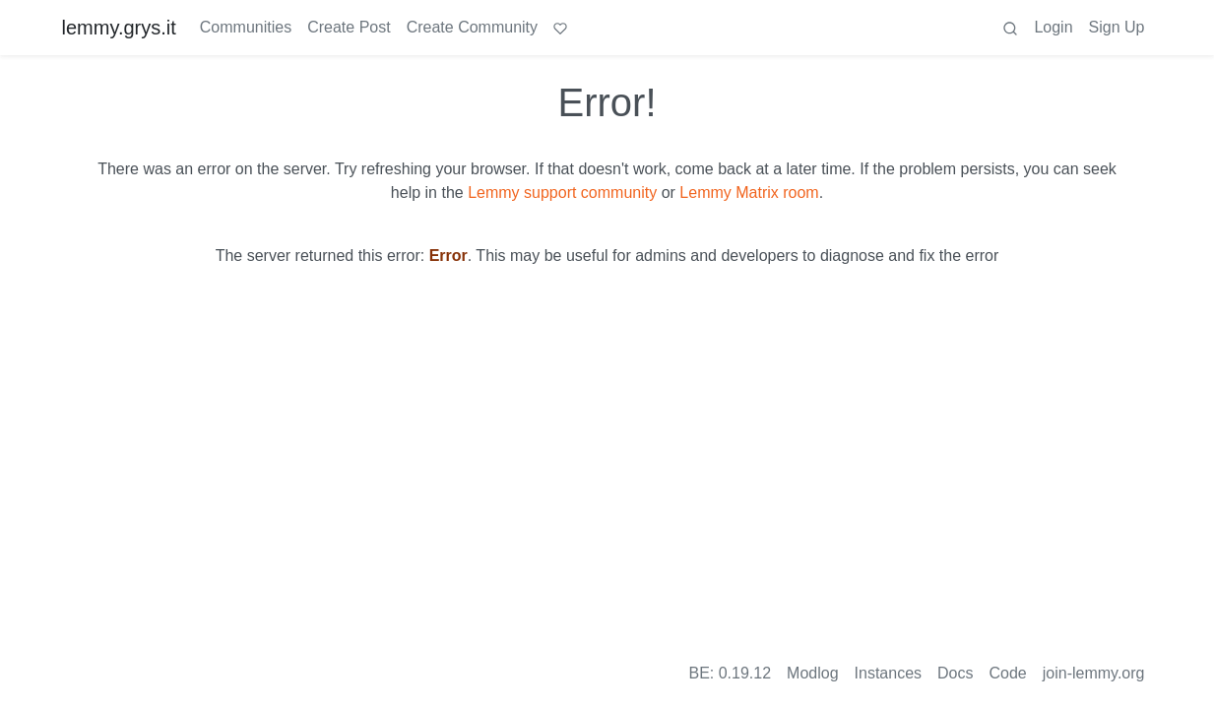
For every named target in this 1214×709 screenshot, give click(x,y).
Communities (245, 27)
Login (1053, 27)
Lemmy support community (562, 192)
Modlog (812, 673)
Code (1008, 673)
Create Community (472, 27)
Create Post (348, 27)
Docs (955, 673)
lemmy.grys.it (119, 27)
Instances (888, 673)
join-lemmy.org (1094, 673)
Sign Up (1117, 27)
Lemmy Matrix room (748, 192)
